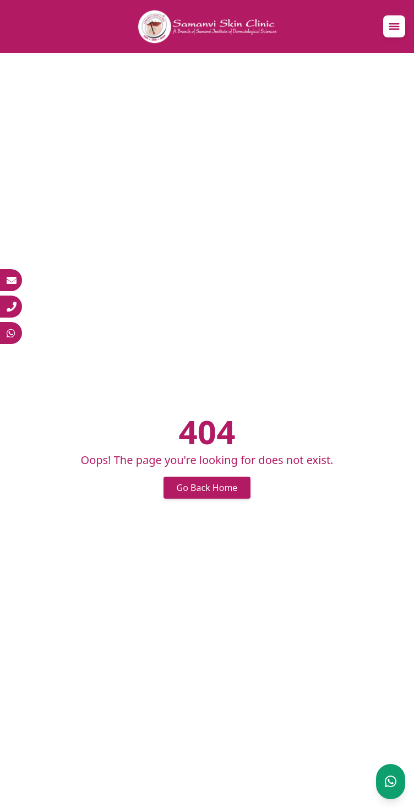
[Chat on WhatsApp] (390, 781)
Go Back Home (207, 488)
